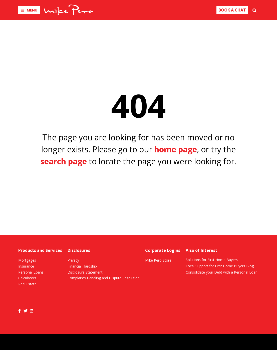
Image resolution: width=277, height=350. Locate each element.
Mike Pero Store (158, 260)
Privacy (73, 260)
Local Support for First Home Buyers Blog (220, 266)
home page (175, 149)
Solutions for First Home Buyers (212, 259)
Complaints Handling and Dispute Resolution (104, 278)
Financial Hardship (82, 266)
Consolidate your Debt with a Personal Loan (221, 272)
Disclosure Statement (85, 272)
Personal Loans (31, 272)
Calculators (27, 278)
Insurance (26, 266)
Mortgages (27, 260)
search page (64, 161)
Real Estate (27, 284)
